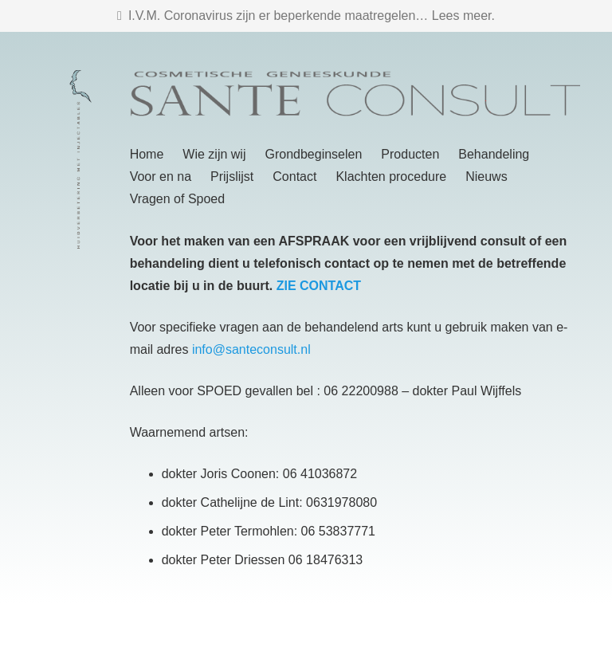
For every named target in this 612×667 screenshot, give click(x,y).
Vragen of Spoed (178, 199)
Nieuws (486, 176)
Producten (410, 154)
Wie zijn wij (213, 154)
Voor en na (160, 176)
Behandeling (493, 154)
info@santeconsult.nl (251, 349)
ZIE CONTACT (319, 285)
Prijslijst (231, 176)
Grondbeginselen (313, 154)
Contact (294, 176)
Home (147, 154)
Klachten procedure (390, 176)
